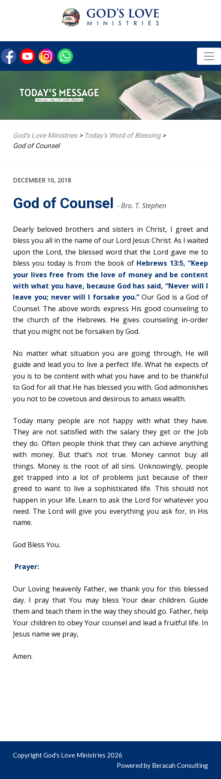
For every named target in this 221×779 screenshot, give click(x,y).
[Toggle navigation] (209, 56)
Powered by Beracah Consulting (162, 765)
